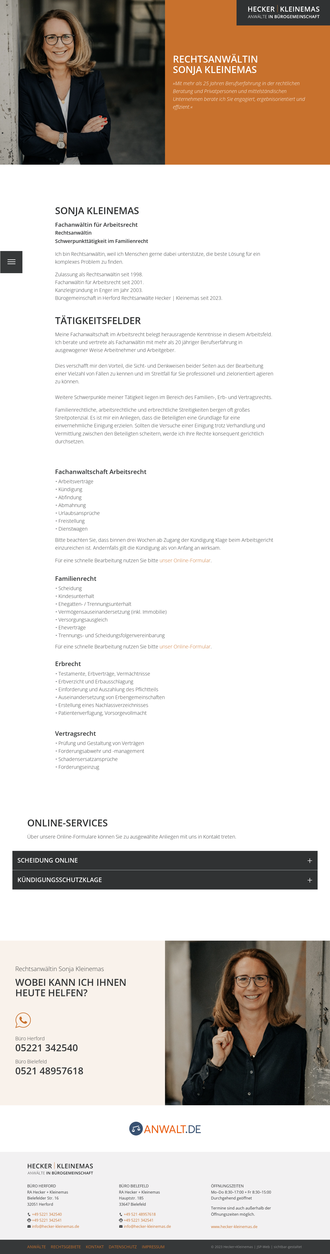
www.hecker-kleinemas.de (234, 1226)
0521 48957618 (49, 1070)
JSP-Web (263, 1246)
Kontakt (95, 1246)
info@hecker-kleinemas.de (55, 1226)
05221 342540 (46, 1047)
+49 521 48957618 (140, 1214)
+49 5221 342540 (47, 1214)
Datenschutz (123, 1246)
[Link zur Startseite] (283, 12)
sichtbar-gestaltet (288, 1246)
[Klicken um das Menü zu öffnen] (11, 262)
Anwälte (36, 1246)
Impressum (153, 1246)
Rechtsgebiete (66, 1246)
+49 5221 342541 (47, 1220)
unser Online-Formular (185, 560)
